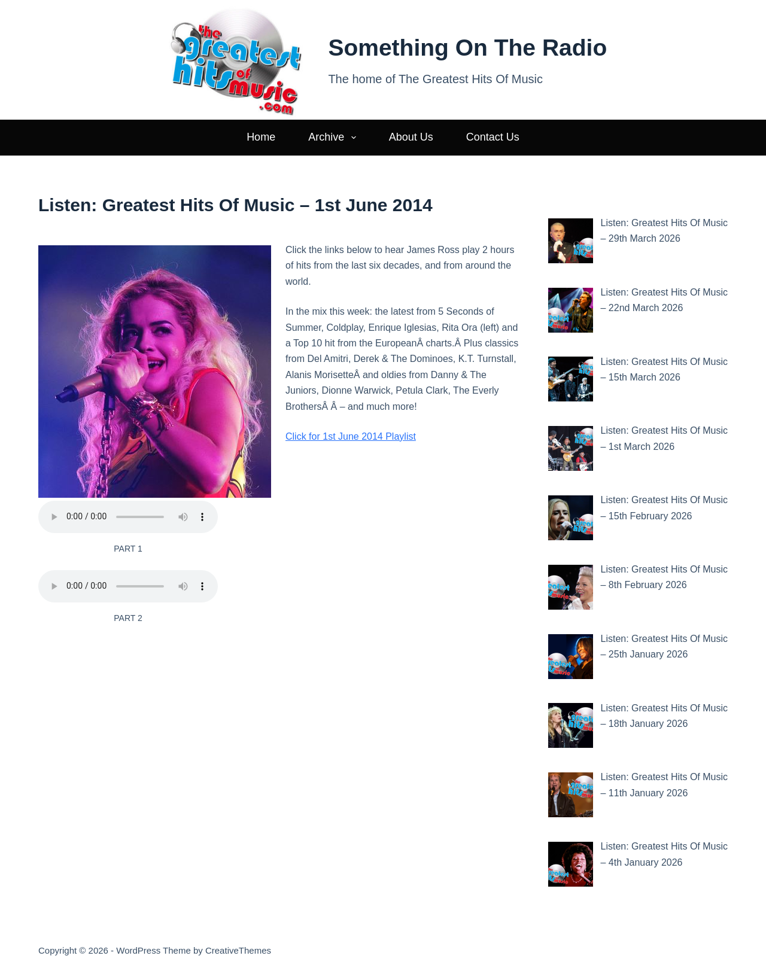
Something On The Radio (467, 47)
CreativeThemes (238, 950)
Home (261, 137)
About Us (411, 137)
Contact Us (492, 137)
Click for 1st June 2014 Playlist (350, 436)
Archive (334, 137)
